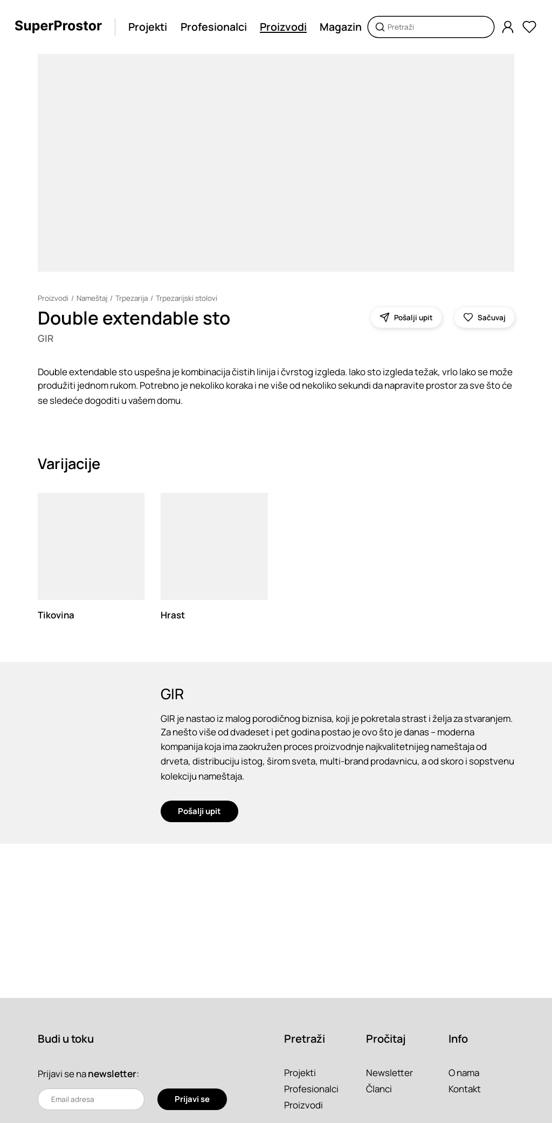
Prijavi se (192, 1099)
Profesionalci (214, 26)
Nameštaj (92, 298)
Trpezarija (133, 298)
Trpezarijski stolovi (189, 298)
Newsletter (389, 1072)
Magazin (341, 26)
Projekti (147, 26)
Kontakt (464, 1089)
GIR (45, 338)
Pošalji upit (199, 811)
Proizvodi (283, 26)
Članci (379, 1089)
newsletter (112, 1073)
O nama (463, 1072)
